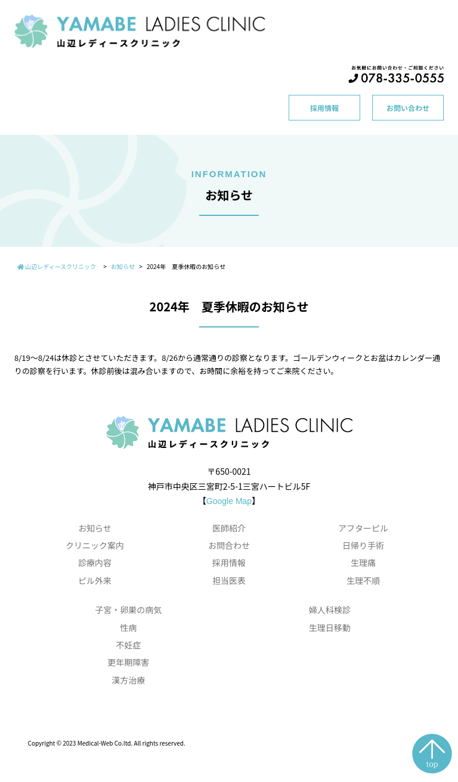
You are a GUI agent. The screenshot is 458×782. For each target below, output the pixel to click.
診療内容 (95, 562)
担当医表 (229, 580)
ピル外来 (95, 580)
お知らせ (95, 528)
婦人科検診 (330, 610)
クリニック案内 (95, 545)
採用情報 (324, 108)
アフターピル (363, 528)
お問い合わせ (407, 108)
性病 (128, 627)
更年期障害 (128, 662)
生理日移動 (330, 627)
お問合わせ (229, 545)
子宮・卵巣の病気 (128, 610)
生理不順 (363, 580)
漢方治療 (128, 680)
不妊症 (128, 645)
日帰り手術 (363, 545)
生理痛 (363, 562)
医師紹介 (229, 528)
